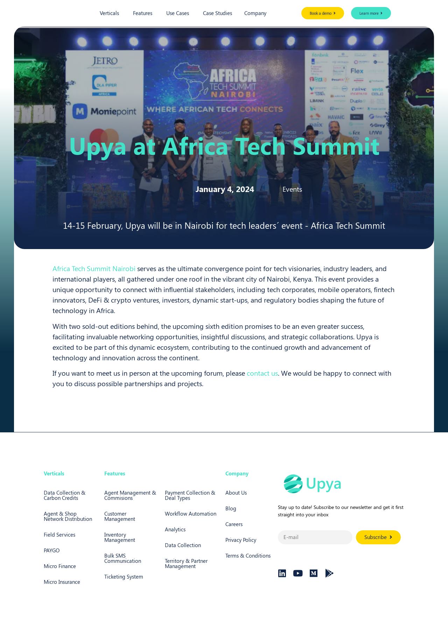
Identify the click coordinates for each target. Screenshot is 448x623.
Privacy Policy (240, 539)
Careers (234, 524)
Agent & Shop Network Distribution (68, 516)
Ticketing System (123, 576)
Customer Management (119, 516)
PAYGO (51, 550)
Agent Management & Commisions (130, 495)
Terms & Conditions (248, 555)
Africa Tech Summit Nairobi (93, 268)
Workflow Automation (190, 513)
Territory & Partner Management (186, 563)
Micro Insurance (62, 581)
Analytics (175, 529)
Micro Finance (60, 565)
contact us (262, 372)
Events (292, 188)
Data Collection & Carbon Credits (64, 495)
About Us (236, 492)
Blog (230, 508)
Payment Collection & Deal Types (190, 495)
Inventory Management (119, 537)
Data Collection (183, 544)
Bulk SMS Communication (122, 558)
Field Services (59, 534)
